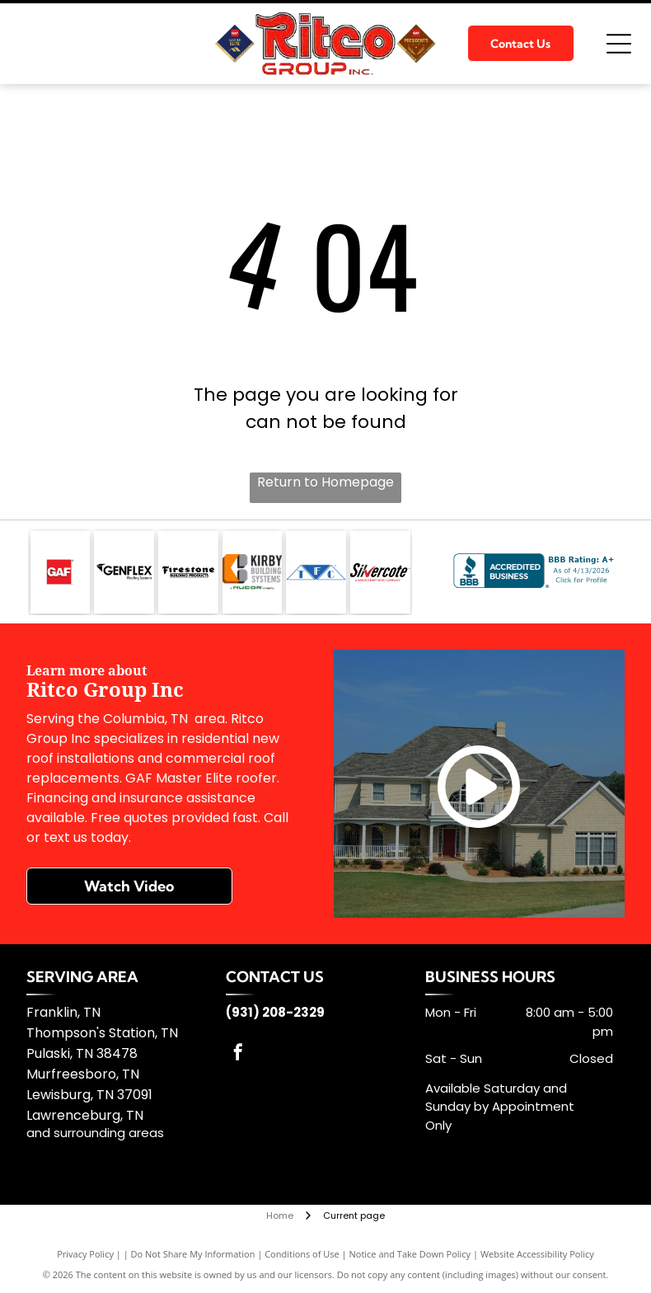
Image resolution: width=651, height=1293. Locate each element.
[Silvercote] (380, 572)
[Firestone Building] (188, 572)
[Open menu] (619, 43)
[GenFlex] (124, 572)
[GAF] (60, 572)
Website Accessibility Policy (537, 1254)
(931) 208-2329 (275, 1012)
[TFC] (316, 572)
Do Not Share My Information (193, 1254)
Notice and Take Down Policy (410, 1254)
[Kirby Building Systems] (252, 572)
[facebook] (238, 1054)
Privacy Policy (85, 1254)
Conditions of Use (302, 1254)
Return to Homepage (325, 482)
